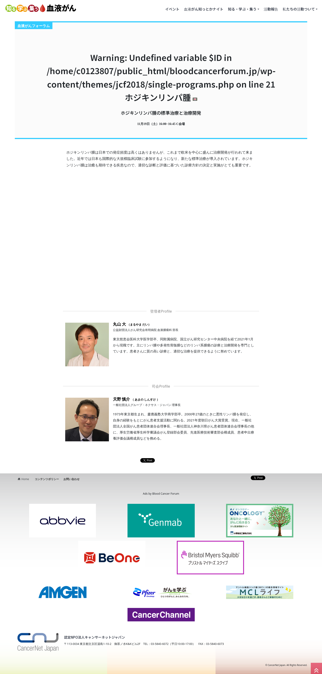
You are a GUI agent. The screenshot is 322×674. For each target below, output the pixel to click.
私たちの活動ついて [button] (299, 9)
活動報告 (271, 9)
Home (23, 479)
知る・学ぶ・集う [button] (242, 9)
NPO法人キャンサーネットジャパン (52, 665)
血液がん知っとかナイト (203, 9)
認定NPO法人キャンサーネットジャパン (94, 637)
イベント (172, 9)
